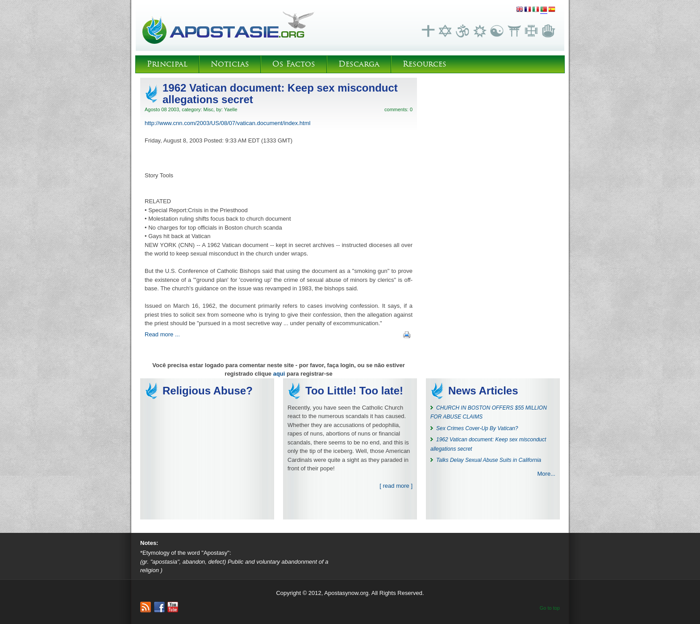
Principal (167, 64)
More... (546, 473)
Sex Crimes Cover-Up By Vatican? (477, 428)
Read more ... (162, 334)
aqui (279, 373)
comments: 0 (398, 109)
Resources (424, 64)
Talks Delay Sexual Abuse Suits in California (488, 460)
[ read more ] (395, 485)
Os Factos (293, 64)
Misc (208, 109)
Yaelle (231, 109)
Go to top (550, 608)
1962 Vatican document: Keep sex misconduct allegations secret (280, 93)
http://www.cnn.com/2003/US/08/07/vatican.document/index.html (227, 123)
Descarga (358, 64)
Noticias (230, 64)
